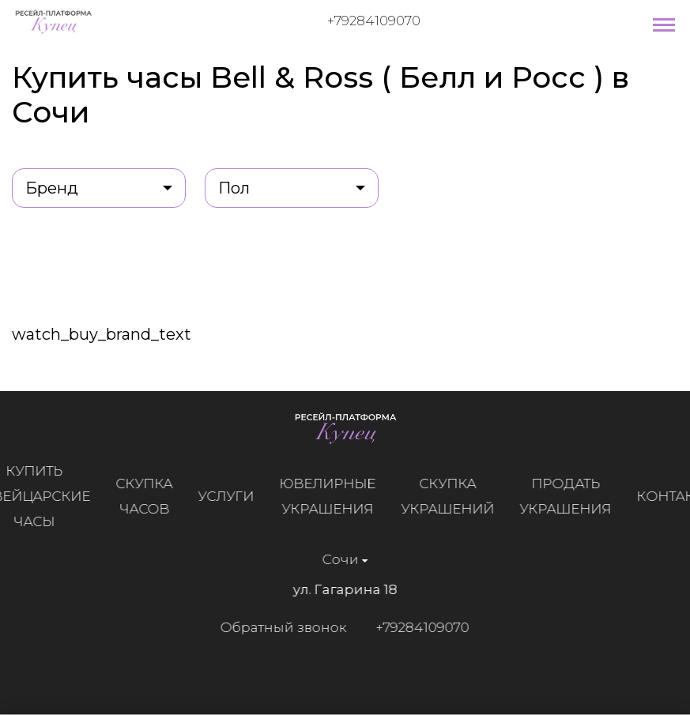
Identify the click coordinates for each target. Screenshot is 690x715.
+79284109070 (373, 20)
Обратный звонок (283, 627)
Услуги (226, 496)
